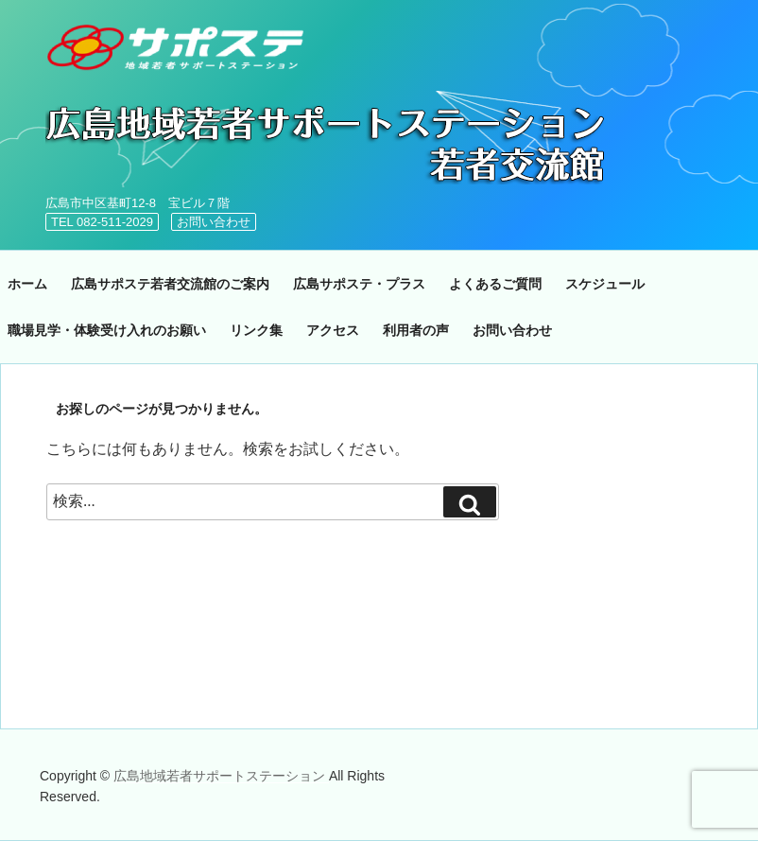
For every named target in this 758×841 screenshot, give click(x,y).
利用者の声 (416, 330)
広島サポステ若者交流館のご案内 (170, 283)
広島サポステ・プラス (359, 283)
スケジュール (605, 283)
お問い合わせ (213, 222)
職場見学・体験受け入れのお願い (107, 330)
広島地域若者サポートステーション (221, 775)
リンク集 (256, 330)
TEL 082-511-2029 (102, 222)
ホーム (27, 283)
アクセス (332, 330)
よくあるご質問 (495, 283)
